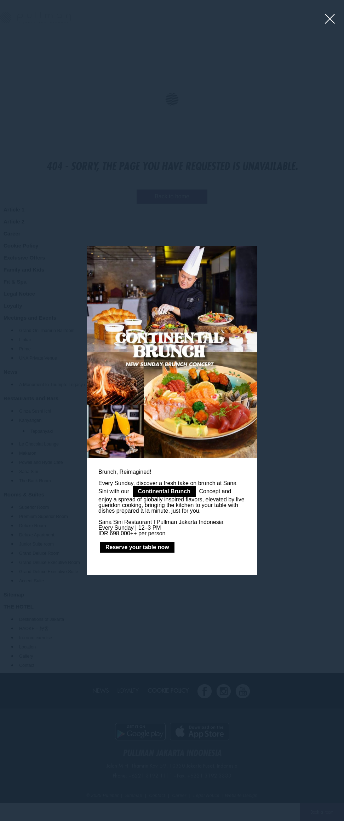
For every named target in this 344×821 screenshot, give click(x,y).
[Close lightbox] (330, 19)
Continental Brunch (164, 491)
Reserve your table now (137, 547)
